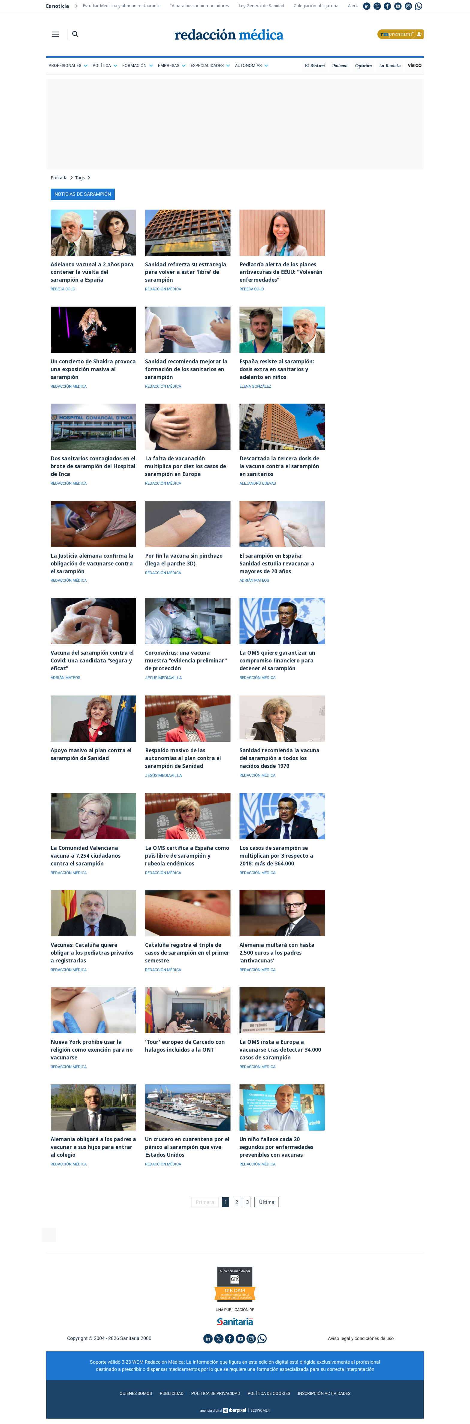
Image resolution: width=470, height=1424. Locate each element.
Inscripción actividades (331, 1407)
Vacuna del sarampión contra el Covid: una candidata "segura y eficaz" (93, 666)
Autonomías (251, 65)
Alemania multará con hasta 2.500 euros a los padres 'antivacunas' (277, 962)
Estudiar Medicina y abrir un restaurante (122, 5)
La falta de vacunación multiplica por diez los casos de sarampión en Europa (186, 469)
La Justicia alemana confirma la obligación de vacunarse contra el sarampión (93, 568)
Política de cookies (271, 1407)
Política (105, 65)
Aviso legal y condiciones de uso (361, 1352)
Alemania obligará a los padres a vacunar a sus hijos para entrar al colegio (92, 1159)
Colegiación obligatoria (316, 5)
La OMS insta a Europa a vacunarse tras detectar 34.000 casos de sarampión (281, 1060)
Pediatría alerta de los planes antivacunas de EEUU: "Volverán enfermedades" (279, 272)
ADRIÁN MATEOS (255, 585)
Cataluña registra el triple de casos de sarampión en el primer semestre (184, 962)
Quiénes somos (128, 1407)
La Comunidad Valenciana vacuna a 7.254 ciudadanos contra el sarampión (86, 863)
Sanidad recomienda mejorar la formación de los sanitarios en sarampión (187, 371)
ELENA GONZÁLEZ (257, 388)
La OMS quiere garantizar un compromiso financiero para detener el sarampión (277, 666)
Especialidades (210, 65)
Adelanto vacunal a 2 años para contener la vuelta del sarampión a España (93, 272)
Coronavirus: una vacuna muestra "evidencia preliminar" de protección (187, 666)
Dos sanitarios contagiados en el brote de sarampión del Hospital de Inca (91, 469)
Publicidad (166, 1407)
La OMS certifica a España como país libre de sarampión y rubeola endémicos (186, 863)
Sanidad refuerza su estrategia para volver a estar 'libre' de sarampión (186, 272)
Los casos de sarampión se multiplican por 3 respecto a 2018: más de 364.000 (277, 863)
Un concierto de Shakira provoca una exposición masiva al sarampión (92, 371)
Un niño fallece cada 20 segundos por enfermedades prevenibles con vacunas (277, 1159)
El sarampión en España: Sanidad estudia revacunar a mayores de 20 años (277, 568)
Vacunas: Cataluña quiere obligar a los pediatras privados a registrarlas (93, 962)
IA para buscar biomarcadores (199, 5)
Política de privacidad (213, 1407)
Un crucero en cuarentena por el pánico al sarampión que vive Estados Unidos (187, 1159)
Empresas (172, 65)
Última (268, 1215)
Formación (137, 65)
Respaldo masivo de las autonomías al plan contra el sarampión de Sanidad (183, 765)
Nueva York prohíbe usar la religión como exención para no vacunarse (93, 1060)
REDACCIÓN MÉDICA (164, 290)
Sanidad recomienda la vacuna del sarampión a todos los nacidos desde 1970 (279, 765)
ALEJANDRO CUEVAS (259, 487)
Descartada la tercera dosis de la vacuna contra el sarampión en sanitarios (280, 469)
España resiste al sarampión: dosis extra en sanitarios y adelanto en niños (278, 371)
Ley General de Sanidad (261, 5)
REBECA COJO (64, 290)
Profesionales (68, 65)
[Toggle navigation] (55, 34)
